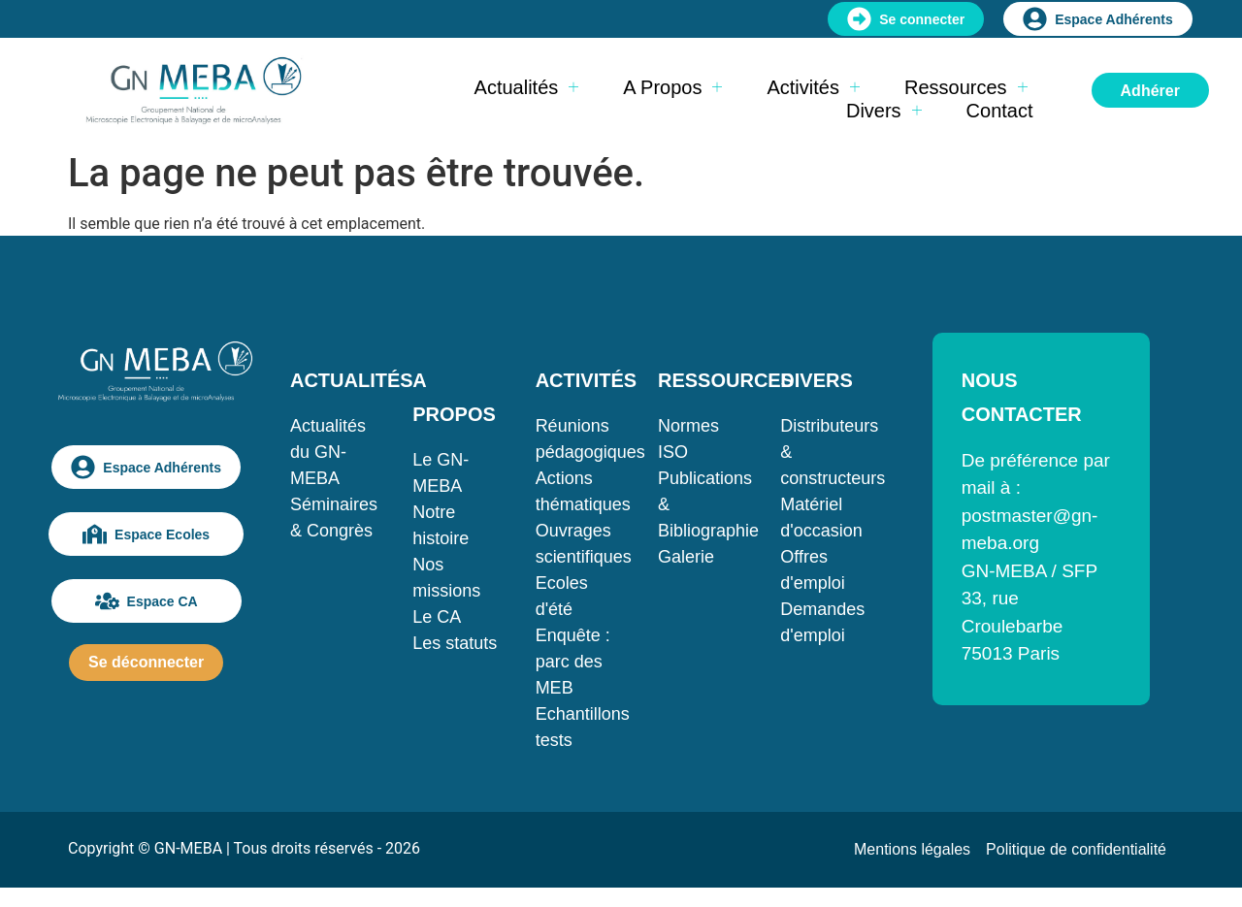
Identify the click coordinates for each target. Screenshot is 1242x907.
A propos (672, 87)
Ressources (966, 87)
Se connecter (905, 19)
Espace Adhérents (1098, 19)
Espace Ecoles (146, 534)
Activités (813, 87)
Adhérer (1150, 90)
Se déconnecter (146, 662)
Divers (884, 110)
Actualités (526, 87)
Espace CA (146, 601)
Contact (999, 110)
